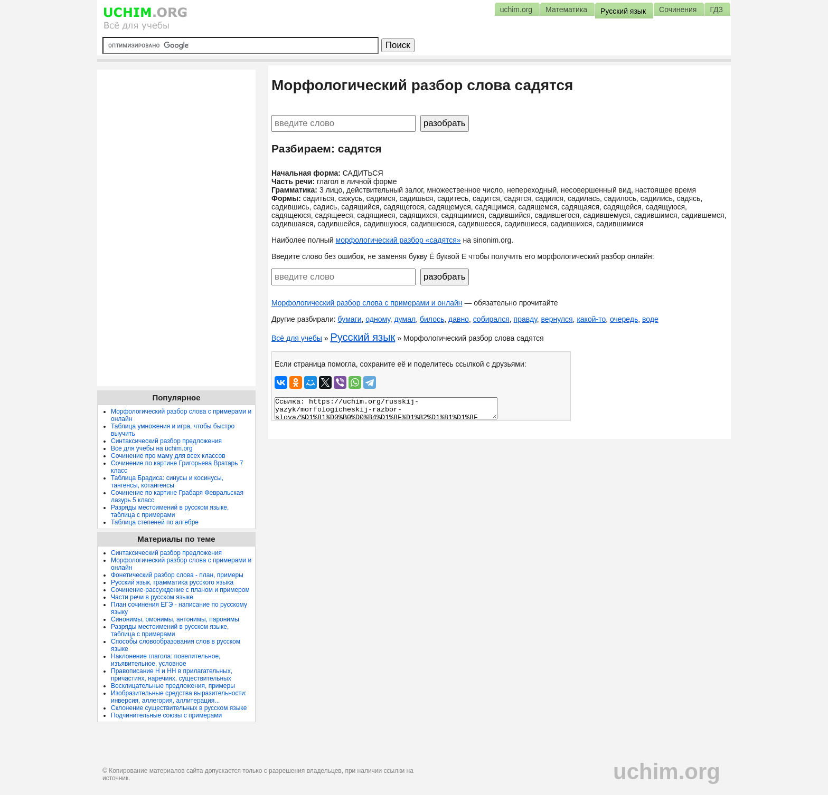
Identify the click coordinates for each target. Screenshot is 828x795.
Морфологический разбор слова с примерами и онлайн (367, 303)
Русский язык (362, 337)
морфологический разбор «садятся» (398, 240)
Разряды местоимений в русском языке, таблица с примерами (170, 511)
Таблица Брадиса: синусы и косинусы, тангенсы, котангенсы (167, 481)
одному (377, 319)
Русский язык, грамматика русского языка (172, 582)
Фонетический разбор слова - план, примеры (177, 575)
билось (432, 319)
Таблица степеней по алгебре (155, 522)
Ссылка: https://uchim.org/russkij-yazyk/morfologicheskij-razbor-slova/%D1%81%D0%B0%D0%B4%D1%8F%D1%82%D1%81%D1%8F (386, 408)
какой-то (591, 319)
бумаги (350, 319)
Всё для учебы (296, 338)
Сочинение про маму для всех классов (168, 455)
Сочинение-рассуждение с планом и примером (180, 589)
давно (458, 319)
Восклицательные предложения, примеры (173, 685)
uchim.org (666, 771)
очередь (624, 319)
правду (525, 319)
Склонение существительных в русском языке (179, 708)
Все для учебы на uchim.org (152, 448)
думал (405, 319)
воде (650, 319)
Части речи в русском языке (152, 597)
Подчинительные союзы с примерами (166, 715)
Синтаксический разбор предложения (166, 441)
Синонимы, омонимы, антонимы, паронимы (175, 619)
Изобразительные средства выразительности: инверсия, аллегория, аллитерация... (179, 696)
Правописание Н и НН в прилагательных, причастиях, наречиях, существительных (171, 674)
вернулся (557, 319)
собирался (491, 319)
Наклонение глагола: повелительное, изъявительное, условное (165, 660)
